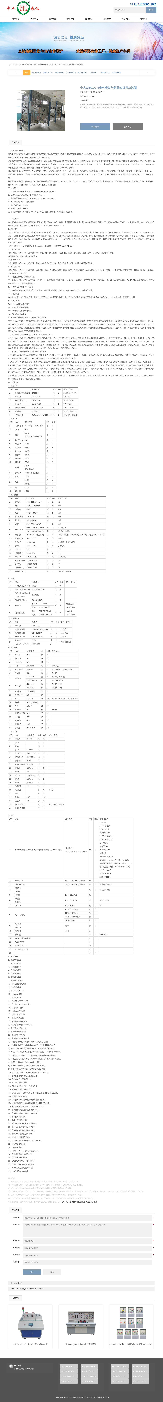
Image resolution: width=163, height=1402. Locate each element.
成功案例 (88, 19)
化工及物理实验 (71, 72)
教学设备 (15, 19)
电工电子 (17, 318)
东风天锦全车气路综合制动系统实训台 (141, 1381)
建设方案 (70, 19)
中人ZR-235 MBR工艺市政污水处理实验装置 (90, 1366)
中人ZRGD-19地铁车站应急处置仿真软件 (69, 1371)
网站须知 (143, 19)
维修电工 (134, 154)
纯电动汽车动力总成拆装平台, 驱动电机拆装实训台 (120, 1381)
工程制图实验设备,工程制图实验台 (141, 1376)
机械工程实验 (47, 72)
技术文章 (52, 19)
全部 (26, 72)
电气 (10, 154)
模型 (25, 358)
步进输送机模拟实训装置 (69, 1376)
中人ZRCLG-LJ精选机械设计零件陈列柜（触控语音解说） (141, 1366)
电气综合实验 (48, 65)
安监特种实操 (116, 72)
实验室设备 (82, 1397)
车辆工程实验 (59, 72)
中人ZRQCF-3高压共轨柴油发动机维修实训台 (141, 1371)
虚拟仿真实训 (105, 72)
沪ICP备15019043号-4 (63, 1397)
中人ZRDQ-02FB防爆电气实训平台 (29, 1289)
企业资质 (107, 19)
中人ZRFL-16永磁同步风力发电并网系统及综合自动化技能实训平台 (120, 1366)
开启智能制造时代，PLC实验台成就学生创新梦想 (90, 1381)
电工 (64, 154)
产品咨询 (95, 127)
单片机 (14, 352)
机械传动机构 (98, 1397)
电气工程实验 (38, 65)
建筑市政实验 (82, 72)
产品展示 (34, 19)
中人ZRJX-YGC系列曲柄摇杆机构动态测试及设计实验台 (90, 1371)
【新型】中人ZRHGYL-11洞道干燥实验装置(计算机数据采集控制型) (120, 1371)
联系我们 (125, 19)
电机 (122, 171)
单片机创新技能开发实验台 (69, 1381)
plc (151, 171)
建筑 (88, 164)
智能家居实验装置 (89, 1376)
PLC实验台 (74, 1397)
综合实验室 (93, 72)
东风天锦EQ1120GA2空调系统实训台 (120, 1376)
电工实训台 (89, 1397)
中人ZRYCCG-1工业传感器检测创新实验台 (69, 1366)
